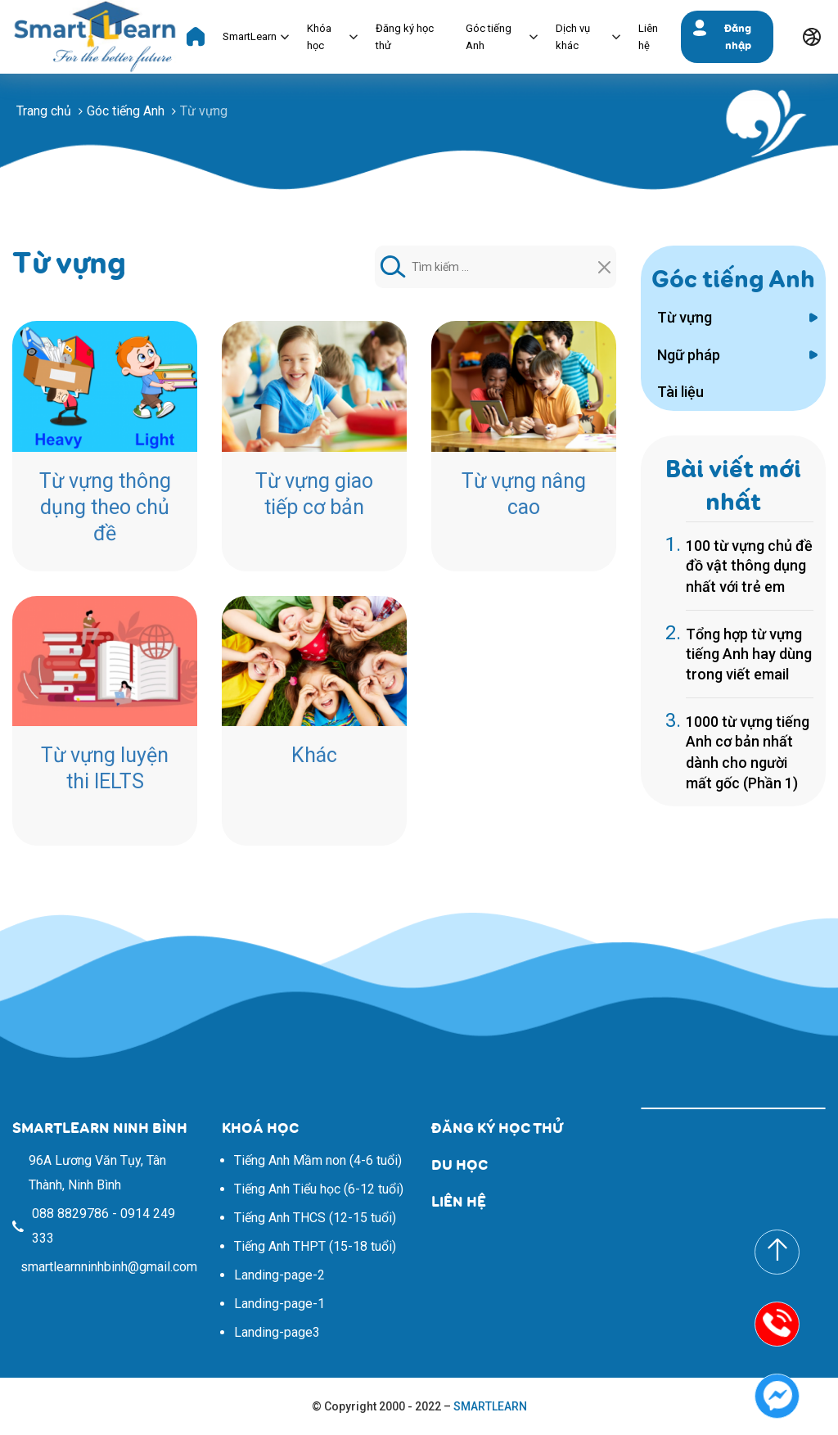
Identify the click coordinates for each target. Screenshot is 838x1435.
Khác (314, 755)
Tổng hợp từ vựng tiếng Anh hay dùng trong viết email (749, 654)
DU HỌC (459, 1164)
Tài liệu (680, 391)
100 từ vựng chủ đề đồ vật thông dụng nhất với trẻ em (749, 566)
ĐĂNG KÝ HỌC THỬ (497, 1127)
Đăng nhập (737, 36)
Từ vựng (684, 317)
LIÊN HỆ (458, 1201)
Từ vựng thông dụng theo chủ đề (105, 507)
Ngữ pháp (688, 354)
